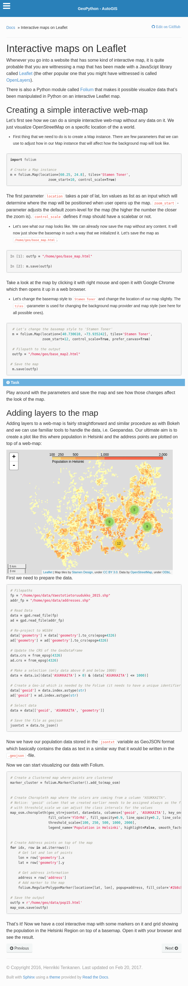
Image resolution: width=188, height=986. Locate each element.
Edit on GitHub (167, 27)
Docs (10, 27)
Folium (86, 89)
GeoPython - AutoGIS (98, 8)
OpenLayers (18, 80)
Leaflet (25, 73)
